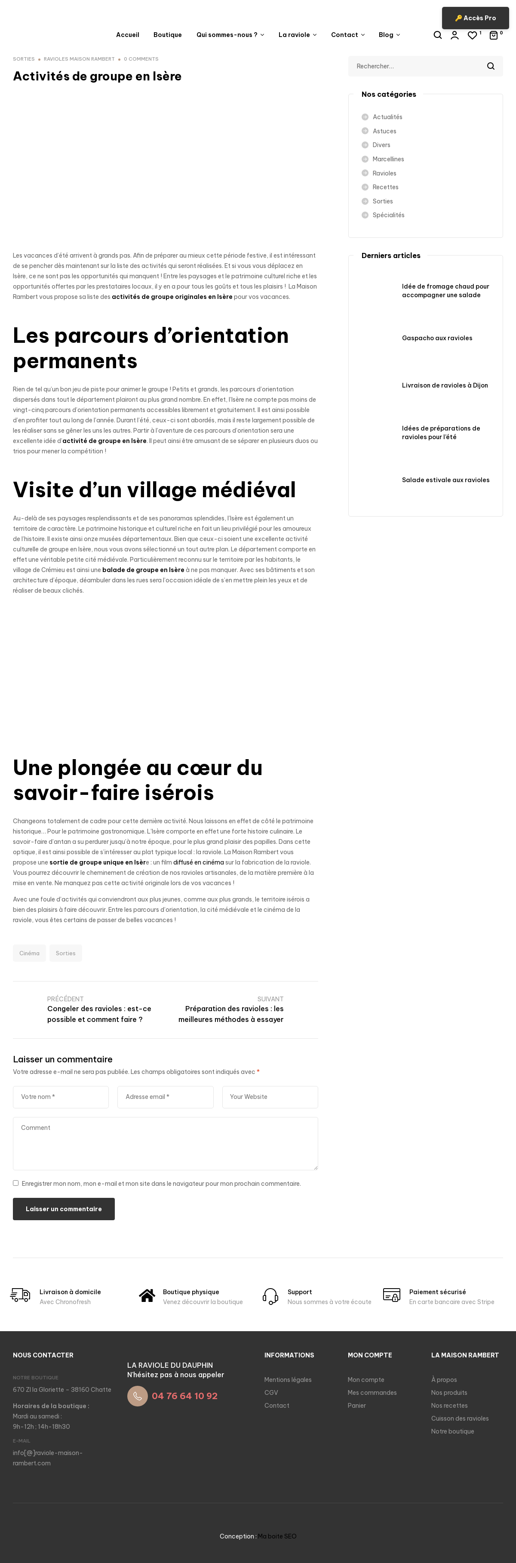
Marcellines (388, 159)
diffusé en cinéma (198, 862)
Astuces (384, 131)
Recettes (386, 187)
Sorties (66, 953)
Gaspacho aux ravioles (437, 338)
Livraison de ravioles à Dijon (445, 385)
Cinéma (29, 953)
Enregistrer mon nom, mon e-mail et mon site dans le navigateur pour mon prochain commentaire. (161, 1184)
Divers (381, 145)
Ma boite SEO (277, 1536)
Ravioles (384, 173)
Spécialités (389, 215)
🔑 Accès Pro (475, 18)
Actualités (387, 117)
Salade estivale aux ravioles (446, 480)
